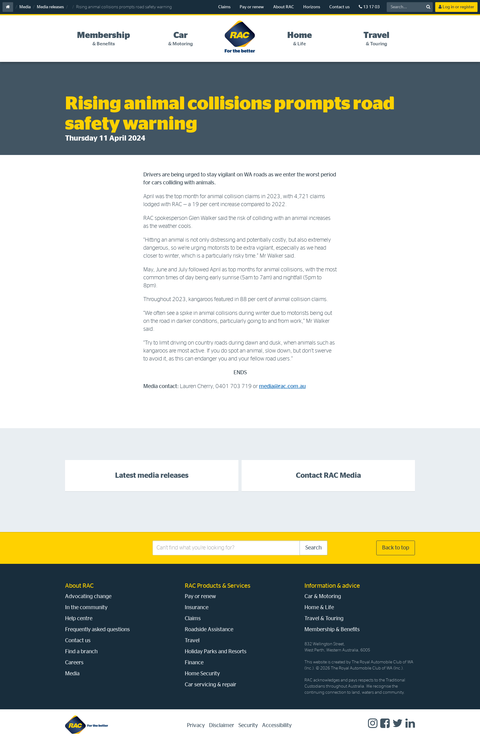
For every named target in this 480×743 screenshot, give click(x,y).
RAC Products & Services (217, 586)
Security (248, 725)
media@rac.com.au (282, 386)
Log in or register (456, 7)
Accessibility (277, 725)
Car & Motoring (322, 596)
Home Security (202, 674)
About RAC (283, 7)
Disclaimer (221, 725)
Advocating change (88, 596)
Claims (224, 7)
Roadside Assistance (209, 629)
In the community (86, 607)
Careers (74, 663)
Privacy (196, 725)
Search (313, 548)
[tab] (103, 39)
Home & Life (319, 607)
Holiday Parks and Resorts (215, 651)
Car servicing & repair (210, 685)
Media (25, 7)
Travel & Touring (323, 618)
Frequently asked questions (97, 629)
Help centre (78, 618)
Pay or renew (252, 7)
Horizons (311, 7)
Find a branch (81, 651)
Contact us (339, 7)
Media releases (50, 7)
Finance (194, 663)
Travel (192, 640)
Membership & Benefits (332, 629)
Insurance (196, 607)
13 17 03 (369, 7)
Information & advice (332, 586)
